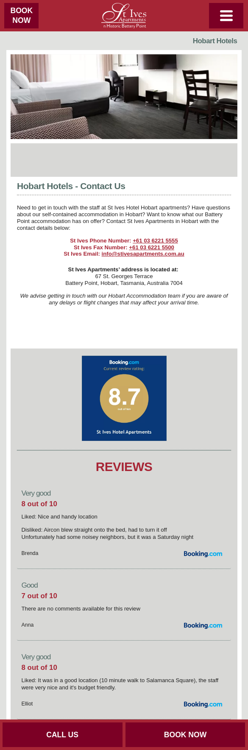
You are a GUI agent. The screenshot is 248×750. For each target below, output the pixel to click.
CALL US (62, 734)
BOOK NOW (185, 734)
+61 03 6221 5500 (151, 247)
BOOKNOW (21, 15)
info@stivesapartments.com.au (143, 254)
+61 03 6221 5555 (155, 240)
